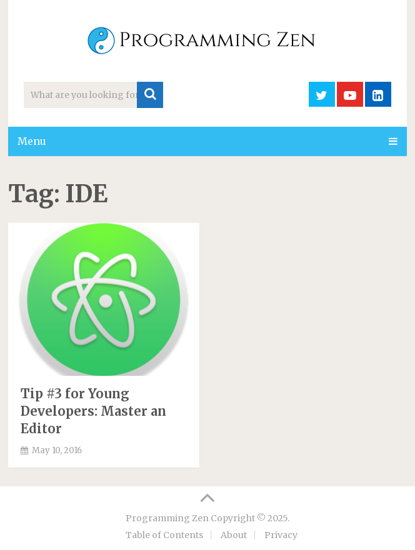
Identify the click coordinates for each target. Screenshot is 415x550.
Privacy (281, 535)
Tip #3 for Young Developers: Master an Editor (93, 411)
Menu (32, 141)
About (234, 535)
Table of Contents (164, 535)
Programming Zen (167, 518)
